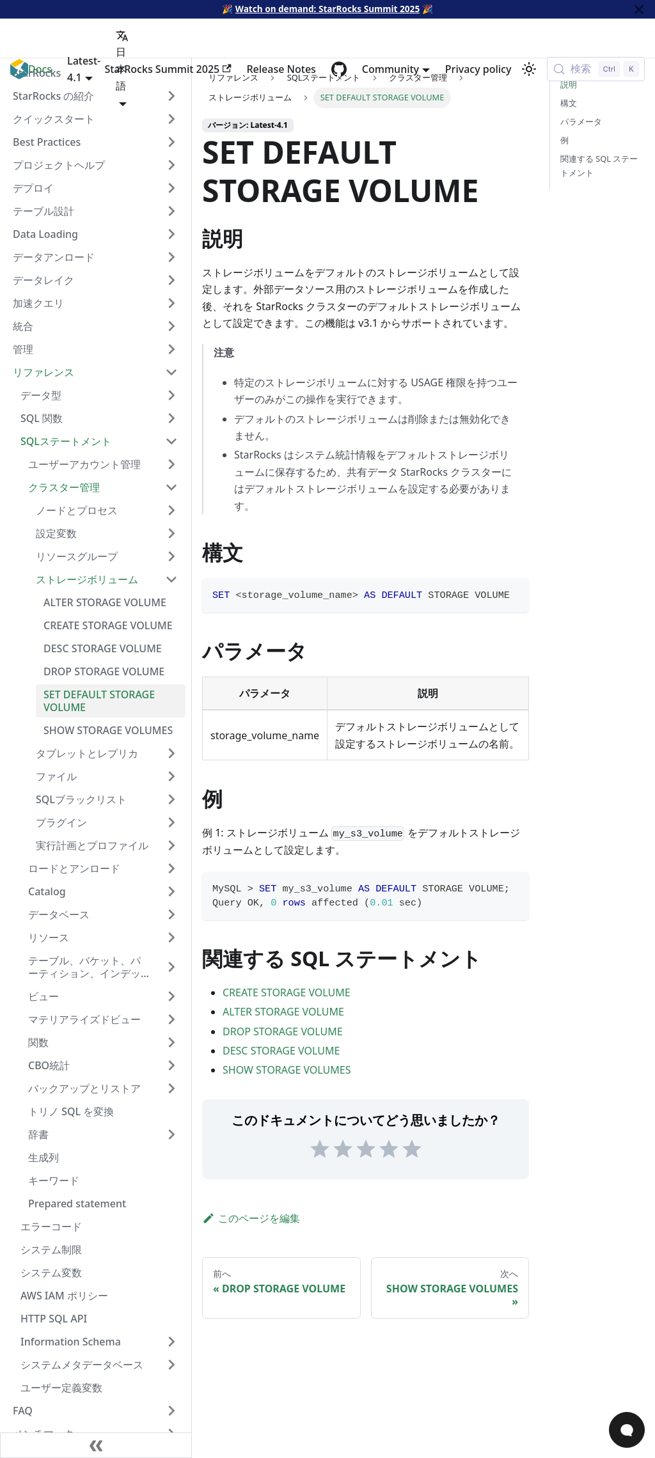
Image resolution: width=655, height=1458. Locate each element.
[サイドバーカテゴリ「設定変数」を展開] (171, 533)
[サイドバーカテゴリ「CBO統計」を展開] (171, 1065)
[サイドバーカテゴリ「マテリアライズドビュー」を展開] (171, 1019)
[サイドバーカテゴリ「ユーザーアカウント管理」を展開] (171, 464)
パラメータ (581, 121)
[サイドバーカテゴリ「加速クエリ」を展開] (171, 303)
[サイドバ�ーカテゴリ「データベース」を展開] (171, 914)
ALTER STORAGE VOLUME (283, 1012)
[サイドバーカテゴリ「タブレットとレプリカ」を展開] (171, 753)
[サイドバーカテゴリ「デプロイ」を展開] (171, 188)
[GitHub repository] (339, 69)
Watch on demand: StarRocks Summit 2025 (327, 9)
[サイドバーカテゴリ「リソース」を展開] (171, 937)
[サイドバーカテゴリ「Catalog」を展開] (171, 891)
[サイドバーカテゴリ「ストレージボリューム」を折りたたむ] (171, 579)
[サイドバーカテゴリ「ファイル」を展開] (171, 776)
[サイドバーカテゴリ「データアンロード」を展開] (171, 257)
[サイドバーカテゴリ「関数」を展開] (171, 1042)
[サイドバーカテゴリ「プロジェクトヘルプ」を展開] (171, 165)
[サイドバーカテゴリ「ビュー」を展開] (171, 996)
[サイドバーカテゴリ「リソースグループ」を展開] (171, 556)
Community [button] (390, 69)
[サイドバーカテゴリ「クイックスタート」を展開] (171, 119)
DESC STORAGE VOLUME (281, 1051)
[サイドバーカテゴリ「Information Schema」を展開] (171, 1341)
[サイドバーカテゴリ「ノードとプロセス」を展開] (171, 510)
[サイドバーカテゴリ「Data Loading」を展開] (171, 234)
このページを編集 (251, 1218)
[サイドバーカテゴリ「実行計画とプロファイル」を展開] (171, 845)
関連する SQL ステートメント (599, 165)
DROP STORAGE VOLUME (283, 1031)
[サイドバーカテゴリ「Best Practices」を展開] (171, 142)
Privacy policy (478, 69)
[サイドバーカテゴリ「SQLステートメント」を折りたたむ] (171, 441)
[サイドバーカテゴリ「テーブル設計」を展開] (171, 211)
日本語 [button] (122, 61)
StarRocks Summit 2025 (167, 69)
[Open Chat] (627, 1430)
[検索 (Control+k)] (596, 69)
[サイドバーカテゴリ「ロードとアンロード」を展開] (171, 868)
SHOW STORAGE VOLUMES (287, 1070)
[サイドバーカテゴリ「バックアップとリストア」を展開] (171, 1088)
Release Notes (281, 69)
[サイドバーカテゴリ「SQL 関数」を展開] (171, 418)
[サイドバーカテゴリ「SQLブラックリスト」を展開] (171, 799)
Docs (40, 69)
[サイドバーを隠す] (96, 1445)
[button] (102, 1134)
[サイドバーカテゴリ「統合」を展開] (171, 326)
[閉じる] (639, 9)
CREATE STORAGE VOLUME (287, 992)
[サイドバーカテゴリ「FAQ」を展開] (171, 1410)
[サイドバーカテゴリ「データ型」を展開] (171, 395)
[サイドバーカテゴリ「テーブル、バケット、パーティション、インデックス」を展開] (171, 967)
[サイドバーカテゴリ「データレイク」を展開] (171, 280)
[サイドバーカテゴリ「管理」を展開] (171, 349)
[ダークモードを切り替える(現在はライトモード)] (529, 69)
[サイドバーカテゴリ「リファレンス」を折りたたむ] (171, 372)
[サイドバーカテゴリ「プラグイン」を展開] (171, 822)
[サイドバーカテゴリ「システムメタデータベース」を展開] (171, 1364)
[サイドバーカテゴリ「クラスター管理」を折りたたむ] (171, 487)
